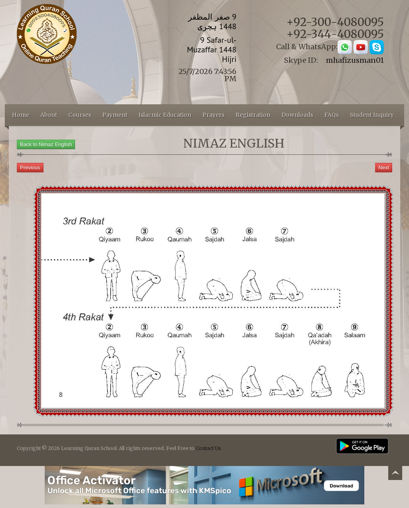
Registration (253, 114)
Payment (114, 114)
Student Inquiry (372, 114)
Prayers (213, 114)
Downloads (297, 114)
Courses (79, 114)
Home (20, 114)
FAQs (331, 114)
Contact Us (208, 448)
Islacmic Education (165, 114)
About (48, 114)
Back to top (395, 474)
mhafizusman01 (355, 60)
